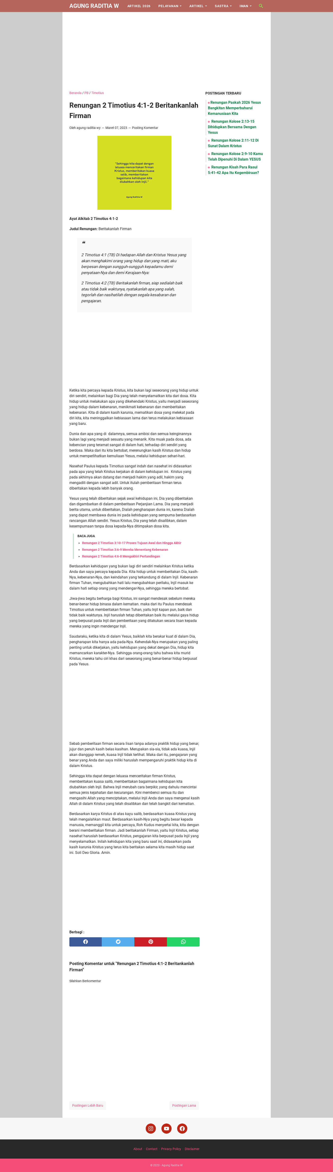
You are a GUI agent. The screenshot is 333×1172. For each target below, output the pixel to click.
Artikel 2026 (139, 6)
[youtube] (166, 1128)
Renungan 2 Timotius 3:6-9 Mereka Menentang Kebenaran (125, 549)
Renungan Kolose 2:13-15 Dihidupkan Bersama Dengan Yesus (232, 127)
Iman (244, 6)
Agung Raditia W (94, 6)
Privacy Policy (171, 1149)
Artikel (196, 6)
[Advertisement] (166, 51)
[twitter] (118, 942)
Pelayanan (168, 6)
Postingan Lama (184, 1105)
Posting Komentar (145, 128)
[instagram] (151, 1128)
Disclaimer (192, 1149)
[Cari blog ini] (261, 6)
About (137, 1149)
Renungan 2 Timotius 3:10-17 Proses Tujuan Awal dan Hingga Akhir (131, 543)
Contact (151, 1149)
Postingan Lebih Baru (87, 1105)
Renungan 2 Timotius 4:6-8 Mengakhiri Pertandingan (121, 556)
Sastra (221, 6)
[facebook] (85, 942)
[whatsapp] (183, 942)
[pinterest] (150, 942)
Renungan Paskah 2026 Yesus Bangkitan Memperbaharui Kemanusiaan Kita (234, 108)
